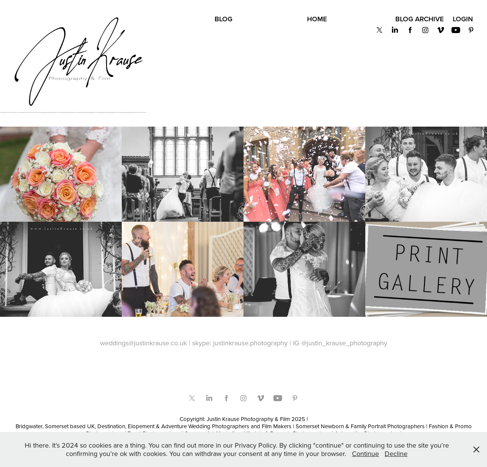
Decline (396, 453)
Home (317, 19)
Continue (365, 453)
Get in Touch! (361, 19)
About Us (187, 19)
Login (463, 19)
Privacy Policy (270, 19)
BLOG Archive (419, 19)
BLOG (223, 19)
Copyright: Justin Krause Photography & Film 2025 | (244, 419)
